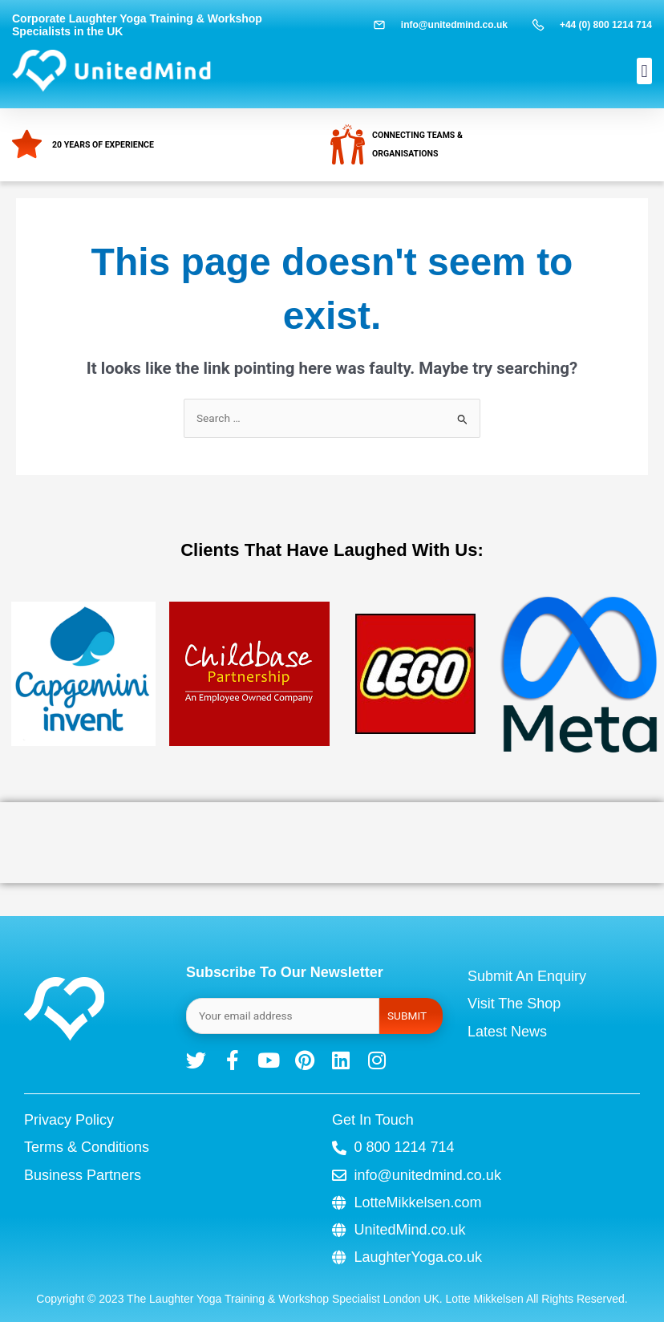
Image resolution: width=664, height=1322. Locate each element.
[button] (644, 71)
